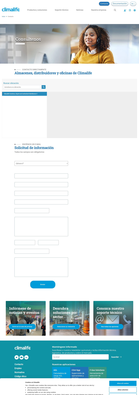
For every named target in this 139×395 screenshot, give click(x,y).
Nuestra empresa (98, 10)
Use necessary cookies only (123, 382)
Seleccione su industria (66, 326)
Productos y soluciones (37, 10)
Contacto (104, 3)
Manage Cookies (102, 391)
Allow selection (123, 376)
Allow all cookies (123, 369)
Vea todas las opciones (109, 326)
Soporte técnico (61, 10)
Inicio (3, 16)
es (132, 3)
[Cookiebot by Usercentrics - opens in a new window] (12, 391)
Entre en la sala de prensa (22, 326)
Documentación (120, 3)
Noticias (79, 10)
